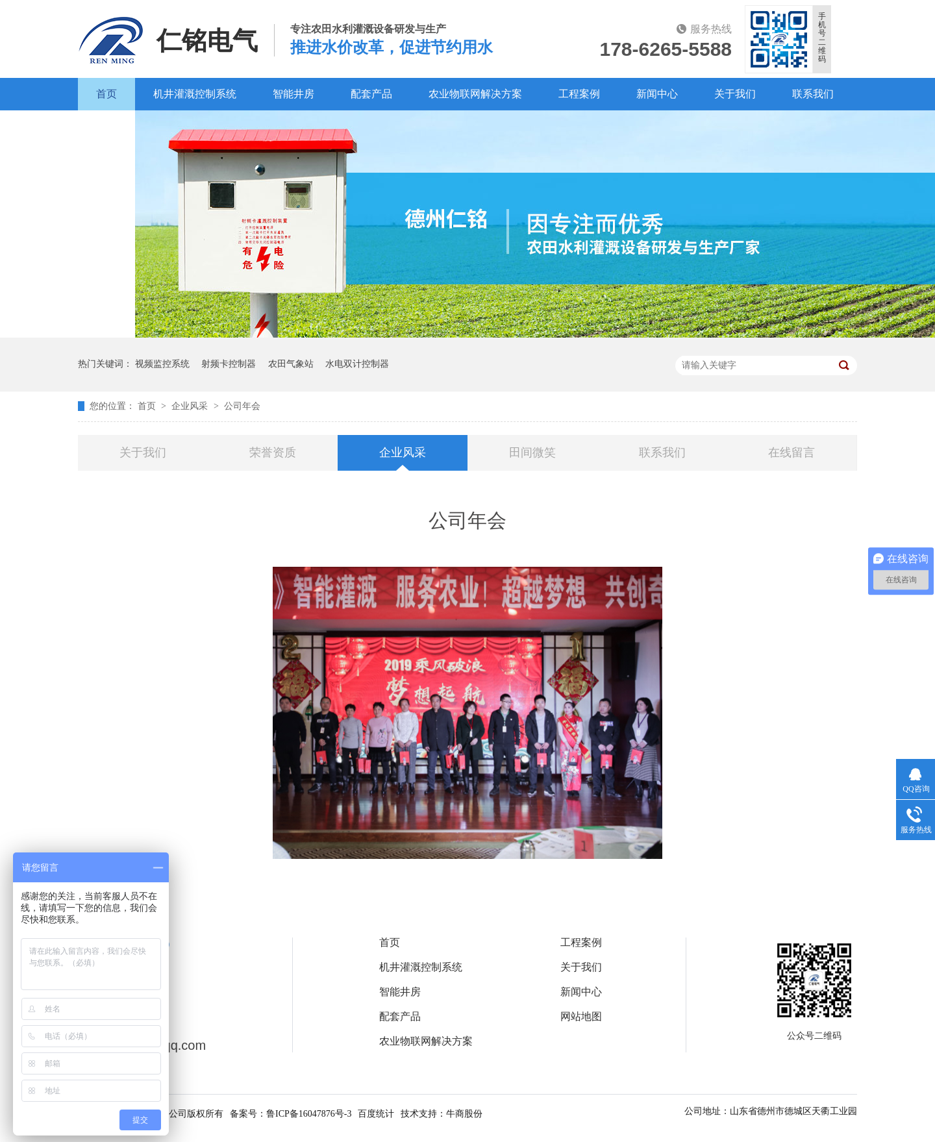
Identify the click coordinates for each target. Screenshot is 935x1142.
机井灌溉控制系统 (194, 93)
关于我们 (735, 93)
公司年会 (242, 406)
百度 (106, 126)
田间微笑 (532, 452)
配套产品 (371, 93)
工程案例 (579, 93)
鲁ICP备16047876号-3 (308, 1114)
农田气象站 (291, 364)
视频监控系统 (162, 364)
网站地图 (581, 1017)
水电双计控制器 (357, 364)
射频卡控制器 (228, 364)
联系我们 (813, 93)
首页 (106, 93)
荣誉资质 (272, 452)
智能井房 (293, 93)
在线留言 (791, 452)
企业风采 (190, 406)
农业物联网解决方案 (475, 93)
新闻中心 (657, 93)
